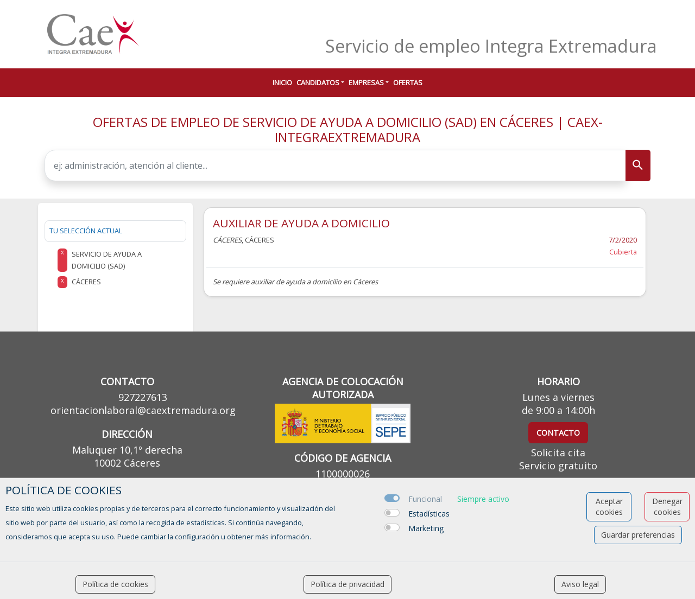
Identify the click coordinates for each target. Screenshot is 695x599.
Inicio (282, 82)
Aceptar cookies (609, 506)
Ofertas (407, 82)
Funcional (425, 499)
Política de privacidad (347, 584)
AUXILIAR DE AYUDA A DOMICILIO (301, 223)
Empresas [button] (366, 82)
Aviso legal (580, 584)
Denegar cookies (667, 506)
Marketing (426, 528)
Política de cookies (115, 584)
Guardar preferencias (638, 535)
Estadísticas (429, 513)
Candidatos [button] (317, 82)
